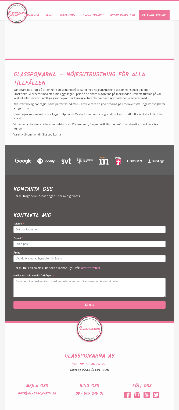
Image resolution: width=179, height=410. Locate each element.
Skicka (89, 304)
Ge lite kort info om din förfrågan (32, 275)
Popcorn (14, 14)
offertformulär (90, 268)
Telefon (17, 223)
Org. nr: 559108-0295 (89, 363)
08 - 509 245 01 (89, 393)
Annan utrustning (122, 14)
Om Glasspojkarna (154, 14)
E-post (17, 238)
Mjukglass (32, 14)
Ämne (16, 252)
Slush (49, 14)
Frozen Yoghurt (92, 14)
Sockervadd (67, 14)
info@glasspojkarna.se (37, 393)
